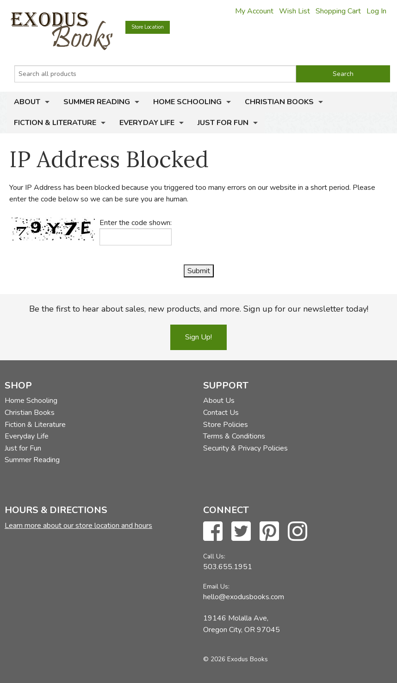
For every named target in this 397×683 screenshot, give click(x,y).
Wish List (294, 11)
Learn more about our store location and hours (78, 525)
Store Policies (225, 425)
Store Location (147, 27)
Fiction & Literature (55, 123)
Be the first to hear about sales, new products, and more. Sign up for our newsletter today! (198, 308)
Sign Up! (198, 337)
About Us (219, 400)
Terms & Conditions (234, 436)
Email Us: (216, 586)
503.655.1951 (227, 567)
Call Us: (214, 556)
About (27, 102)
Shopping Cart (338, 11)
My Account (254, 11)
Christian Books (279, 102)
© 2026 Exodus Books (235, 659)
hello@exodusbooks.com (243, 597)
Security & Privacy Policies (245, 448)
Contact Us (221, 412)
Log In (376, 11)
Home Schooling (187, 102)
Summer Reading (96, 102)
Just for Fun (223, 123)
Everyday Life (146, 123)
